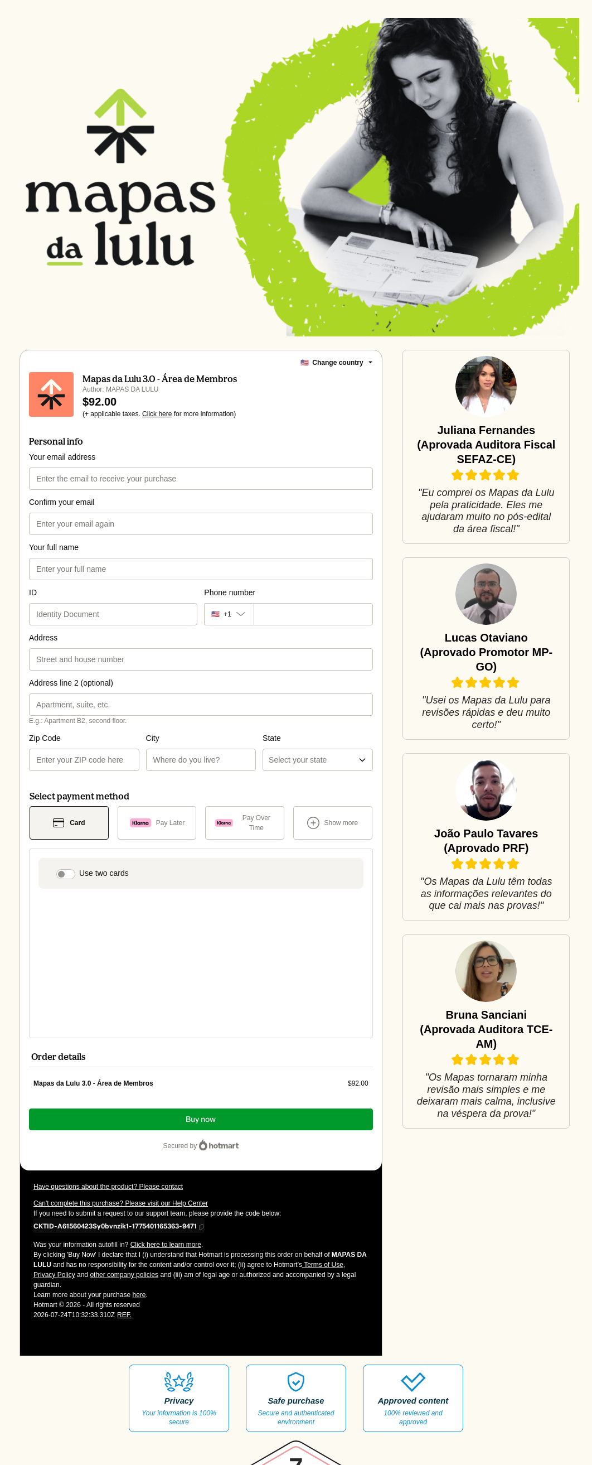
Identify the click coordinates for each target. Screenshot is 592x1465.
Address (43, 651)
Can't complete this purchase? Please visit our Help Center (120, 1086)
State (213, 751)
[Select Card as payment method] (69, 836)
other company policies (124, 1157)
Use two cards (104, 886)
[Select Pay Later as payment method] (157, 836)
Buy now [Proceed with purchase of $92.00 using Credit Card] (201, 1001)
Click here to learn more (165, 1127)
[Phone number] (313, 627)
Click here (157, 427)
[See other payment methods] (333, 836)
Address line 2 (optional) (71, 696)
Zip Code (45, 751)
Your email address (62, 470)
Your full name (54, 560)
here (138, 1177)
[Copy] (115, 1108)
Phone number (229, 605)
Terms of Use (322, 1147)
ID (33, 605)
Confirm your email (61, 515)
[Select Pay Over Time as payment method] (245, 836)
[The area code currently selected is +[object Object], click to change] (228, 627)
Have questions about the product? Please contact (108, 1069)
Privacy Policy (54, 1157)
